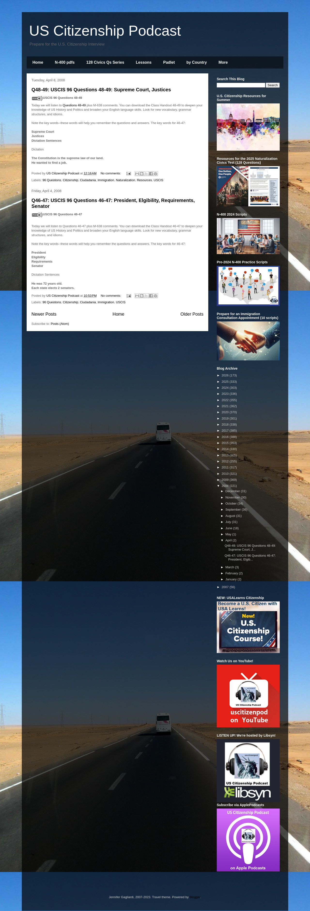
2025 (226, 381)
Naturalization (125, 180)
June (229, 528)
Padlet (169, 62)
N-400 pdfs (65, 62)
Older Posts (191, 314)
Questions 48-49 (74, 105)
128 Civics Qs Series (105, 62)
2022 (226, 400)
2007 (226, 587)
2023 (226, 394)
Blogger (195, 897)
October (231, 503)
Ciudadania (88, 180)
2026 (226, 375)
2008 (226, 486)
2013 (226, 455)
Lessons (144, 62)
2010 (226, 473)
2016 (226, 437)
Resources (144, 180)
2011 (226, 467)
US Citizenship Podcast (105, 31)
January (231, 579)
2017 (226, 430)
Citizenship (70, 180)
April (229, 540)
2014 (226, 449)
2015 (226, 443)
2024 (226, 387)
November (233, 497)
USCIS (158, 180)
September (233, 509)
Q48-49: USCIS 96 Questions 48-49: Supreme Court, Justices (101, 89)
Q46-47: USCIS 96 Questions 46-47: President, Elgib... (250, 557)
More (223, 62)
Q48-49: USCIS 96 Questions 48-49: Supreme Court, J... (250, 547)
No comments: (111, 173)
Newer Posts (43, 314)
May (228, 534)
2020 (226, 412)
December (233, 491)
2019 (226, 418)
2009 (226, 480)
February (232, 573)
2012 (226, 461)
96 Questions (52, 180)
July (228, 522)
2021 (226, 406)
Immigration (106, 180)
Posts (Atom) (60, 324)
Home (37, 62)
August (230, 516)
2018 (226, 424)
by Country (196, 62)
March (230, 567)
